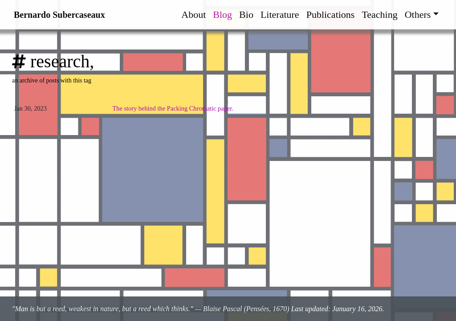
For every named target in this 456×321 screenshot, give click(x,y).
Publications (330, 14)
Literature (280, 14)
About (193, 14)
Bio (246, 14)
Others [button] (418, 14)
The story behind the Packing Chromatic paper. (172, 108)
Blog (222, 14)
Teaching (379, 14)
